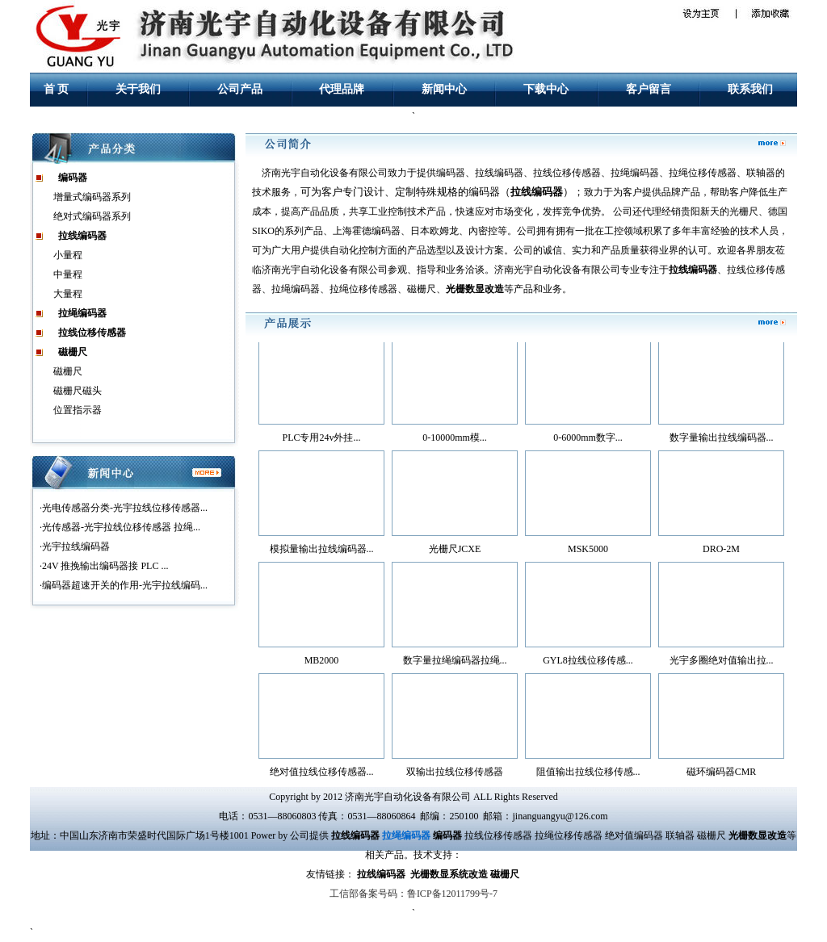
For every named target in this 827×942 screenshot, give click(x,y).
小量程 (67, 255)
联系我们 (750, 89)
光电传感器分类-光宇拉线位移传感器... (125, 507)
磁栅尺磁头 (77, 390)
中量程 (67, 274)
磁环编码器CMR (721, 775)
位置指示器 (77, 410)
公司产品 (239, 89)
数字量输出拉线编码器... (722, 440)
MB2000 (321, 663)
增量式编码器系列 (92, 197)
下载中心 (546, 89)
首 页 (56, 89)
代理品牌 (341, 89)
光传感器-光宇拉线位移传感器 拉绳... (121, 527)
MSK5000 (588, 552)
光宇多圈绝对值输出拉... (722, 663)
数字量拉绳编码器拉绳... (455, 663)
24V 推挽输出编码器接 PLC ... (105, 565)
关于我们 (138, 89)
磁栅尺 (67, 371)
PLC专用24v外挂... (321, 440)
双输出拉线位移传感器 (454, 775)
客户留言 (648, 89)
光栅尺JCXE (455, 552)
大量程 (67, 293)
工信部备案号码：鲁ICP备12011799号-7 (413, 893)
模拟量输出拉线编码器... (322, 552)
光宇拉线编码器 (76, 546)
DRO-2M (721, 552)
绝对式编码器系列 (92, 216)
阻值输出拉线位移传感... (588, 775)
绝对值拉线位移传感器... (322, 775)
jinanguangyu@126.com (559, 816)
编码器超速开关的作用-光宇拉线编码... (125, 585)
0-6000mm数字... (588, 440)
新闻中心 (444, 89)
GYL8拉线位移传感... (588, 663)
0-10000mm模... (454, 440)
